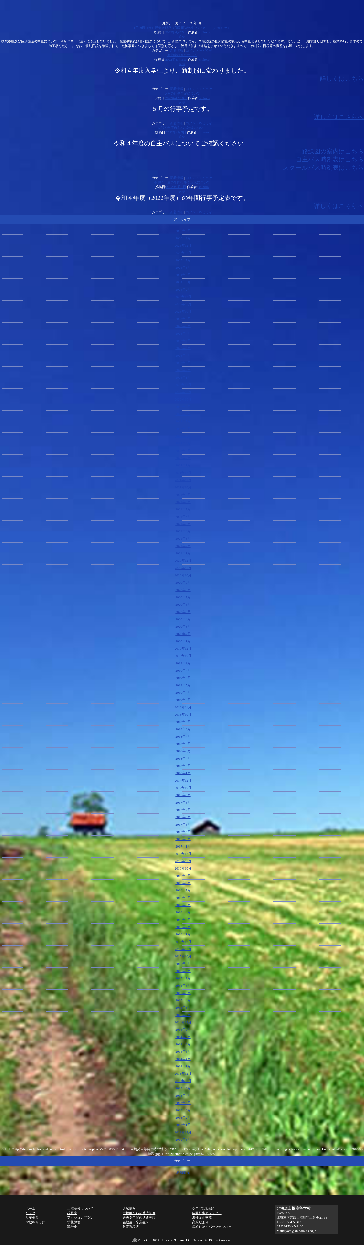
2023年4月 (182, 355)
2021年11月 (183, 480)
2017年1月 (182, 846)
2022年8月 (182, 414)
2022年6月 (182, 429)
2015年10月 (183, 956)
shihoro (204, 32)
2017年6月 (182, 817)
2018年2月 (182, 766)
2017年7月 (182, 810)
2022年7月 (182, 421)
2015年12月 (183, 942)
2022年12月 (183, 385)
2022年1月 (182, 465)
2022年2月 (182, 458)
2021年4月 (182, 531)
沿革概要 (32, 1217)
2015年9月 (182, 964)
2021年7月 (182, 509)
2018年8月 (182, 729)
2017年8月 (182, 802)
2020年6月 (182, 604)
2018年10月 (183, 714)
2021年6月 (182, 517)
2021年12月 (183, 473)
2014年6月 (182, 1044)
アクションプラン (80, 1217)
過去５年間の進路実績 (139, 1217)
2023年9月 (182, 319)
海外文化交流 (202, 1217)
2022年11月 (183, 392)
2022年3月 (182, 451)
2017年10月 (183, 788)
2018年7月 (182, 736)
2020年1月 (182, 641)
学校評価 (73, 1222)
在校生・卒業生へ (136, 1222)
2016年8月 (182, 883)
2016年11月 (183, 861)
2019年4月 (182, 692)
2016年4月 (182, 912)
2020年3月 (182, 626)
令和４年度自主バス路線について (182, 128)
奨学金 (72, 1227)
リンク (30, 1213)
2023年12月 (183, 297)
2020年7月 (182, 597)
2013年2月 (182, 1117)
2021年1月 (182, 553)
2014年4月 (182, 1059)
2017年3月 (182, 839)
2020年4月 (182, 619)
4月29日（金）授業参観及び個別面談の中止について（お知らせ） (182, 28)
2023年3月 (182, 363)
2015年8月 (182, 971)
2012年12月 (183, 1132)
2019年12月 (183, 648)
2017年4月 (182, 832)
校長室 (72, 1213)
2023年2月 (182, 370)
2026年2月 (182, 238)
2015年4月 (182, 1000)
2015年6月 (182, 986)
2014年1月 (182, 1066)
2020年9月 (182, 582)
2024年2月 (182, 289)
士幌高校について (80, 1208)
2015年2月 (182, 1015)
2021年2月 (182, 546)
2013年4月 (182, 1103)
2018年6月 (182, 744)
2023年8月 (182, 326)
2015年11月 (183, 949)
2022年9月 (182, 407)
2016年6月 (182, 898)
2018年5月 (182, 751)
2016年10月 (183, 868)
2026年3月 (182, 231)
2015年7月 (182, 978)
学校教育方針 (35, 1222)
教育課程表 (131, 1227)
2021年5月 (182, 524)
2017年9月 (182, 795)
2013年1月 (182, 1125)
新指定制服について (182, 55)
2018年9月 (182, 722)
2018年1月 (182, 773)
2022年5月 (182, 436)
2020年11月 (183, 568)
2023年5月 (182, 348)
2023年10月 (183, 311)
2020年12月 (183, 560)
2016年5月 (182, 905)
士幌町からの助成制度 (139, 1213)
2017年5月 (182, 824)
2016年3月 (182, 920)
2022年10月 (183, 399)
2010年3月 (182, 1139)
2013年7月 (182, 1095)
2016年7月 (182, 890)
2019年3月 (182, 700)
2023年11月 (183, 304)
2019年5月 (182, 685)
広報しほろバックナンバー (212, 1227)
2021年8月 (182, 502)
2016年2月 (182, 927)
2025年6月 (182, 267)
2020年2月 (182, 634)
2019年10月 (183, 656)
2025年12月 (183, 245)
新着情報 (176, 50)
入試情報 (129, 1208)
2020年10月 (183, 575)
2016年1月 (182, 934)
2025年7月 (182, 260)
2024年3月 (182, 282)
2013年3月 (182, 1110)
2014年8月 (182, 1037)
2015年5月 (182, 993)
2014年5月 (182, 1051)
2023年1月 (182, 377)
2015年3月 (182, 1007)
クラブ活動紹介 (203, 1208)
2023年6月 (182, 341)
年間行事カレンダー (207, 1213)
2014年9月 (182, 1029)
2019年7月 (182, 670)
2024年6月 (182, 275)
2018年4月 (182, 758)
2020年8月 (182, 590)
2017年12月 (183, 780)
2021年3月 (182, 539)
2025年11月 (183, 253)
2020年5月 (182, 612)
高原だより (200, 1222)
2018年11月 (183, 707)
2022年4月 (182, 443)
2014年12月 (183, 1022)
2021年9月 (182, 495)
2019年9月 (182, 663)
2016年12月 (183, 854)
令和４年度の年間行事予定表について (182, 182)
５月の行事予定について (182, 93)
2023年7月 (182, 333)
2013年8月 (182, 1088)
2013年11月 (183, 1081)
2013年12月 (183, 1073)
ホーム (30, 1208)
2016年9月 (182, 876)
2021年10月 (183, 487)
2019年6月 (182, 678)
